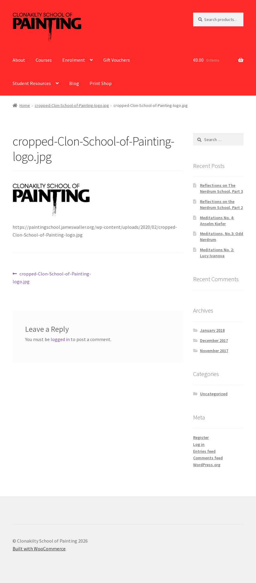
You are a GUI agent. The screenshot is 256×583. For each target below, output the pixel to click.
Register (201, 437)
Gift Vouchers (116, 60)
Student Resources (32, 83)
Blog (74, 83)
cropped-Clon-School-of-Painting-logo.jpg (72, 105)
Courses (44, 60)
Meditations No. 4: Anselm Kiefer (217, 220)
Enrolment (73, 60)
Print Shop (101, 83)
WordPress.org (206, 464)
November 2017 (214, 350)
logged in (60, 339)
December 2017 (214, 340)
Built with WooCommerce (39, 549)
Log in (199, 444)
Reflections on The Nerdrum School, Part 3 (221, 188)
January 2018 (212, 330)
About (19, 60)
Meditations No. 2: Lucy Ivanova (217, 252)
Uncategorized (214, 393)
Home (24, 105)
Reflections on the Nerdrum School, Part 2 (221, 204)
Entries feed (204, 451)
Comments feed (208, 458)
